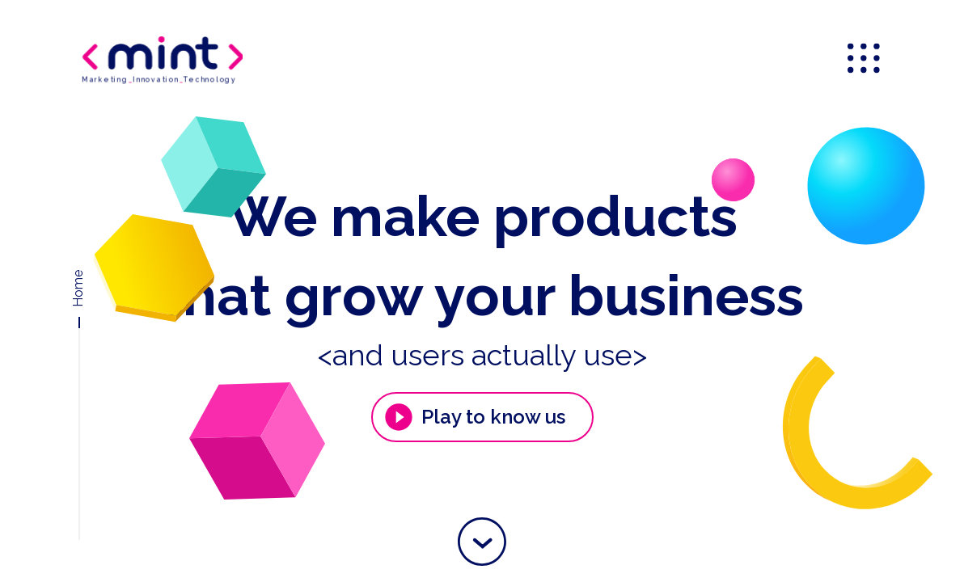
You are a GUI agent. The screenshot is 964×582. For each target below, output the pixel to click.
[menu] (865, 59)
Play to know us (474, 417)
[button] (482, 541)
